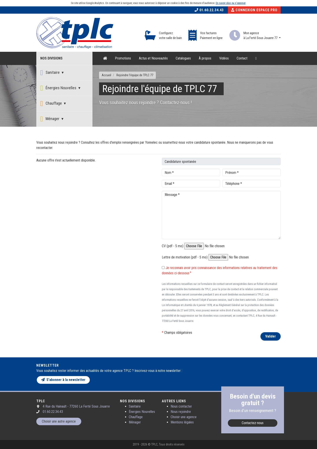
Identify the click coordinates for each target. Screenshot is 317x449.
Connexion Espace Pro (254, 10)
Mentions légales (182, 422)
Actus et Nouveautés (153, 58)
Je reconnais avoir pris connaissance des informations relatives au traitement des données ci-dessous (219, 270)
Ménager (50, 119)
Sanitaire (50, 73)
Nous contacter (181, 406)
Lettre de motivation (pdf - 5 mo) (185, 257)
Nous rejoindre (181, 412)
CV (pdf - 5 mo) (172, 246)
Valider (270, 336)
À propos (205, 58)
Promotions (123, 58)
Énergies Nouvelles (58, 88)
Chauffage (51, 104)
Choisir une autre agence (59, 421)
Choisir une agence (184, 417)
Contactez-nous (253, 423)
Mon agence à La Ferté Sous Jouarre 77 (260, 35)
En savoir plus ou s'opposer (230, 3)
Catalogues (183, 58)
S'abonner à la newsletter (63, 380)
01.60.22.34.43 (209, 10)
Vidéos (224, 58)
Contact (242, 58)
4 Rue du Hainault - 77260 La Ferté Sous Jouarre (76, 406)
